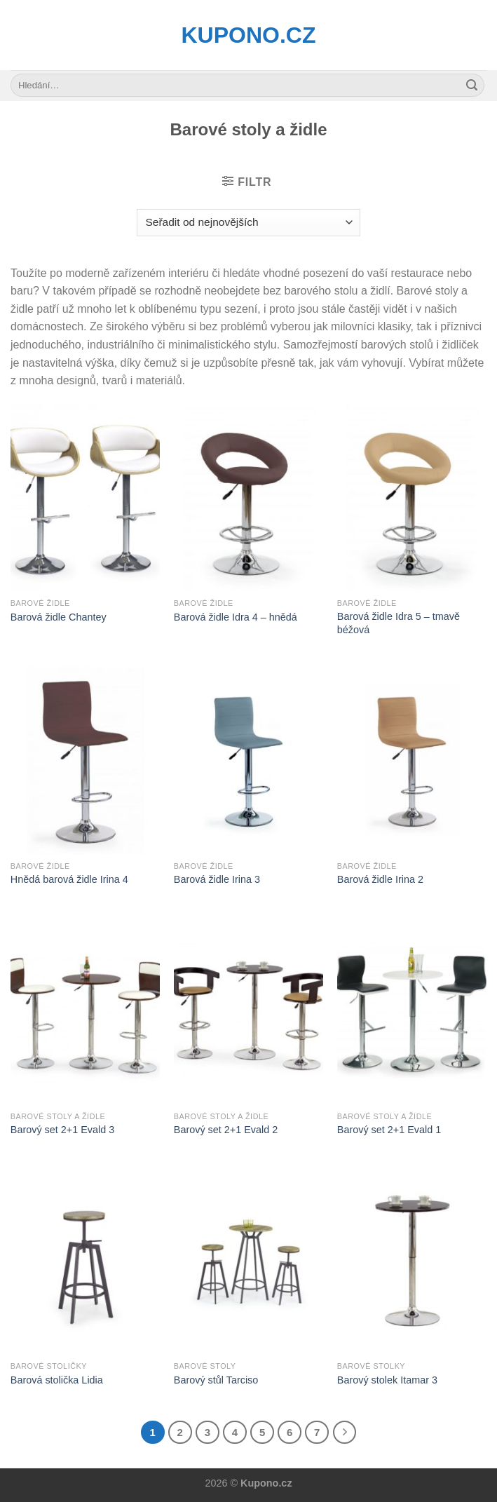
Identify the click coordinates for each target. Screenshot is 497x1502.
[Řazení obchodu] (248, 222)
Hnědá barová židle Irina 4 (69, 879)
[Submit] (472, 85)
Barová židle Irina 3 (217, 879)
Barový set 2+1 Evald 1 (389, 1129)
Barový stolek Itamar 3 (387, 1380)
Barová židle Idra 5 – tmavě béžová (398, 623)
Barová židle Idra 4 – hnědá (235, 617)
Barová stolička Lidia (57, 1380)
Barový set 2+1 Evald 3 (62, 1129)
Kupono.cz (249, 35)
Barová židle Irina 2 (380, 879)
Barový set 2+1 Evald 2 (226, 1129)
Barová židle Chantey (59, 617)
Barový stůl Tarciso (216, 1380)
